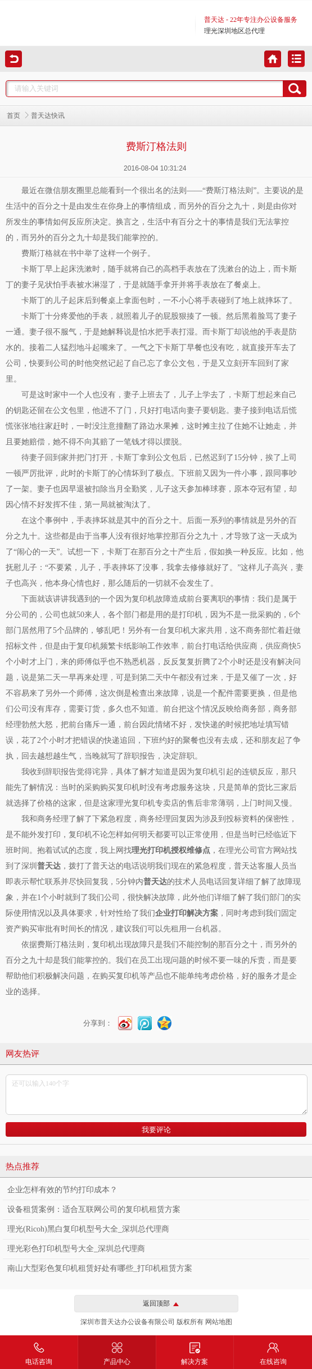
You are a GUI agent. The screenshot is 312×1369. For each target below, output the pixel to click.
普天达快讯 (48, 116)
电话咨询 (38, 1350)
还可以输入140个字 (157, 1094)
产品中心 (116, 1350)
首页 (13, 116)
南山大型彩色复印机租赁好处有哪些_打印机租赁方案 (99, 1268)
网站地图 (218, 1322)
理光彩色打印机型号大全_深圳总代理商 (76, 1248)
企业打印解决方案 (186, 913)
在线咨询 (273, 1350)
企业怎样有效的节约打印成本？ (62, 1190)
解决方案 (194, 1350)
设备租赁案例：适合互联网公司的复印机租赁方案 (93, 1209)
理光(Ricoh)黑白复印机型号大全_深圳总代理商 (88, 1229)
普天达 (155, 882)
